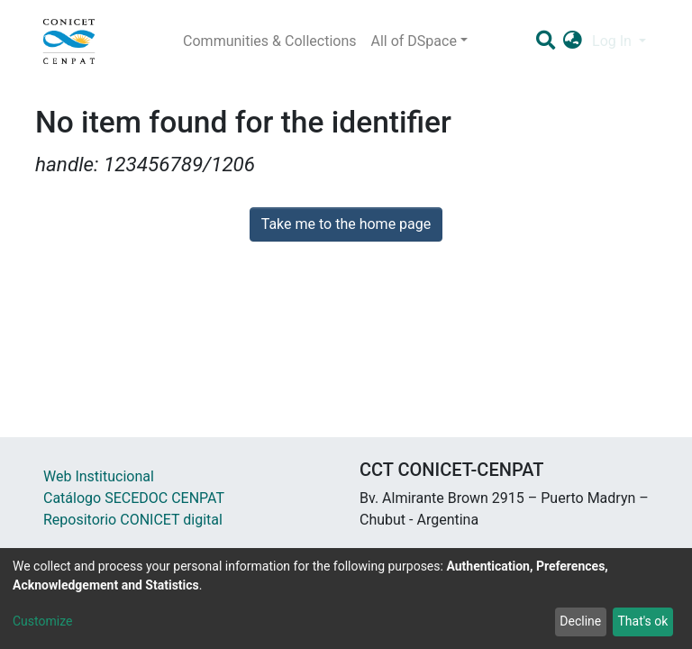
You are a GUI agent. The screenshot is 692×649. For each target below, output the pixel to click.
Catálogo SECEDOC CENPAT (133, 498)
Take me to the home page (346, 224)
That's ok (642, 621)
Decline (580, 621)
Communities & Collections (269, 41)
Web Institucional (98, 476)
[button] (572, 41)
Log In (613, 41)
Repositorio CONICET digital (133, 519)
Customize (42, 621)
